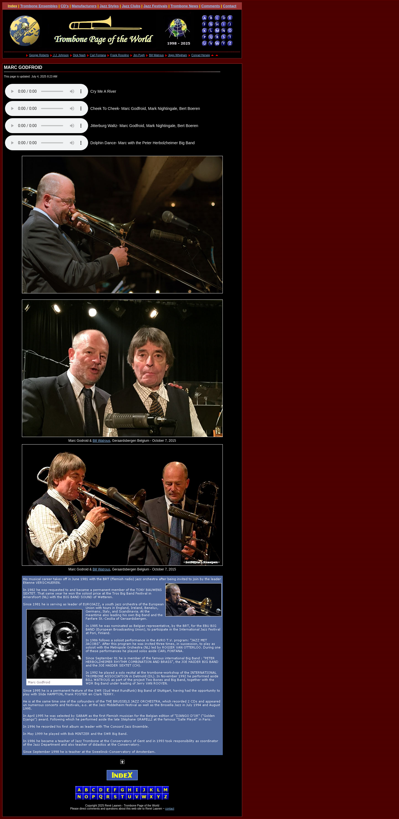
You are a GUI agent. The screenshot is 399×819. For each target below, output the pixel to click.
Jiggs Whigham (177, 55)
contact (169, 808)
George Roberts (39, 55)
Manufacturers (84, 6)
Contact (229, 6)
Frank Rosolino (119, 55)
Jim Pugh (139, 55)
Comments (210, 6)
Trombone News (184, 6)
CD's (65, 6)
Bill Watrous (156, 55)
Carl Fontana (98, 55)
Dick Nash (79, 55)
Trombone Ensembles (39, 6)
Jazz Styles (109, 6)
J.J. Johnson (60, 55)
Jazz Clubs (131, 6)
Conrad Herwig (200, 55)
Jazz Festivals (156, 6)
